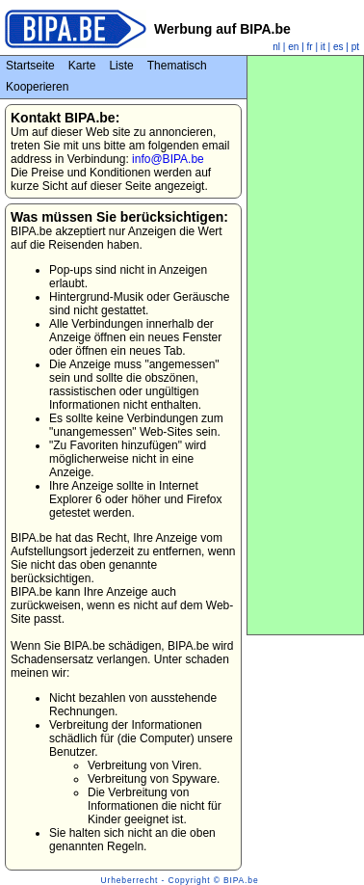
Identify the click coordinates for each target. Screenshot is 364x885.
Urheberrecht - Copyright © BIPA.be (180, 880)
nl (276, 46)
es (338, 46)
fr (310, 46)
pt (355, 46)
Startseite (30, 65)
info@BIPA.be (168, 159)
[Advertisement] (305, 345)
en (293, 46)
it (323, 46)
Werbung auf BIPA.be (222, 29)
